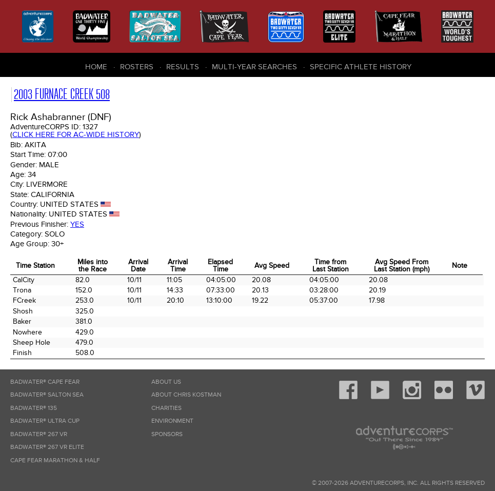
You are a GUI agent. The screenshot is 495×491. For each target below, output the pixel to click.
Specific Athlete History (360, 66)
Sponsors (167, 434)
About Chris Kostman (186, 394)
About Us (166, 382)
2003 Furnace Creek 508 (62, 94)
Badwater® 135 (33, 408)
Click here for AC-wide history (75, 134)
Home (96, 66)
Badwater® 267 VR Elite (47, 447)
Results (182, 66)
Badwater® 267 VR (38, 434)
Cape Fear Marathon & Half (55, 460)
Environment (172, 421)
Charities (166, 408)
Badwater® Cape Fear (45, 382)
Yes (77, 224)
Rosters (136, 66)
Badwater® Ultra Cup (45, 421)
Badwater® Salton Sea (47, 394)
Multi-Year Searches (254, 66)
